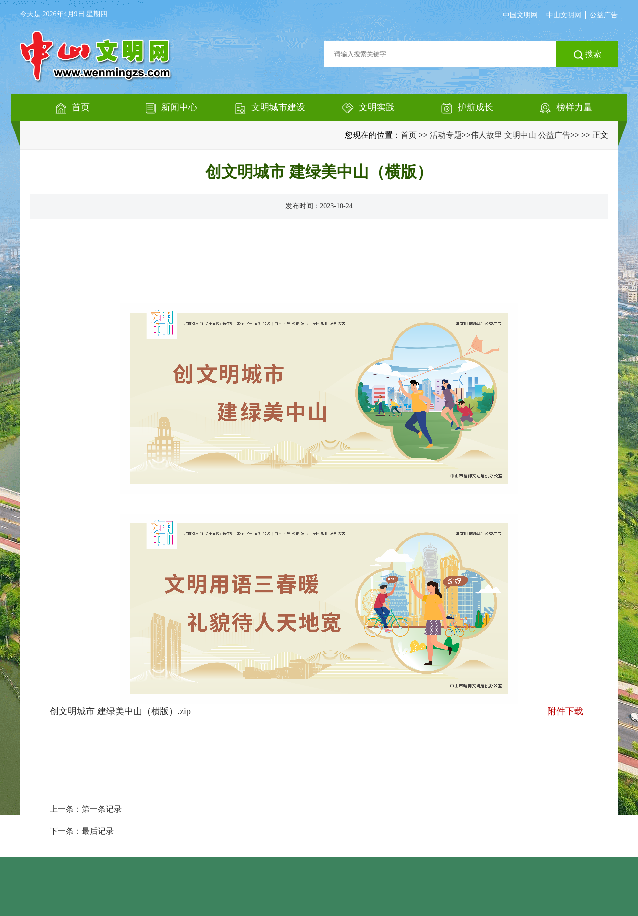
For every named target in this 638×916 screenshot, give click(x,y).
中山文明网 (563, 15)
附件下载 (565, 711)
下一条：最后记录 (82, 831)
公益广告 (604, 15)
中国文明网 (520, 15)
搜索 (587, 55)
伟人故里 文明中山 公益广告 (520, 135)
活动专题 (446, 135)
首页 (409, 135)
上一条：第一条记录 (86, 809)
